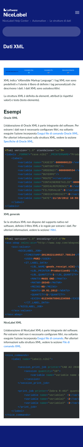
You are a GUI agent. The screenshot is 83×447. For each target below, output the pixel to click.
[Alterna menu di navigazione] (77, 12)
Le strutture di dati (60, 20)
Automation (39, 20)
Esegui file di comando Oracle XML (57, 133)
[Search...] (41, 32)
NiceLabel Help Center (15, 20)
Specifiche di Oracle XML (18, 141)
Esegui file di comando (50, 338)
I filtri (53, 230)
